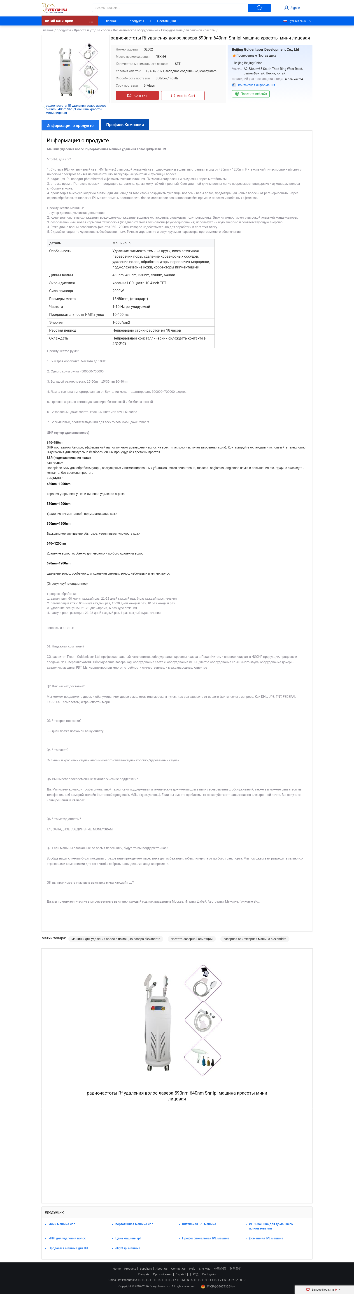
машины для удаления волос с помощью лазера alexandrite (116, 939)
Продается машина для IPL (69, 1248)
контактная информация (256, 85)
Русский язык (294, 21)
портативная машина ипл (134, 1224)
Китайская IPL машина (199, 1224)
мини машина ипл (62, 1224)
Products (130, 1268)
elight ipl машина (127, 1248)
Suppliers (146, 1268)
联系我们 (235, 1268)
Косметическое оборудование (135, 30)
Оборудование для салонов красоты (188, 30)
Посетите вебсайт (250, 94)
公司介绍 (220, 1268)
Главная (110, 21)
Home (117, 1268)
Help (192, 1268)
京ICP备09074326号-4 (218, 1287)
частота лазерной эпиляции (191, 939)
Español (181, 1274)
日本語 (194, 1274)
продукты (137, 21)
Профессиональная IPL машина (205, 1238)
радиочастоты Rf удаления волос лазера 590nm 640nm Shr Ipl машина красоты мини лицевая (76, 109)
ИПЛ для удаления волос (67, 1238)
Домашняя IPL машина (266, 1238)
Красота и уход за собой (92, 30)
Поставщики (166, 21)
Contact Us (178, 1268)
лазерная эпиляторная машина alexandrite (255, 939)
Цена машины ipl (128, 1238)
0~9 (242, 1280)
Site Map (204, 1268)
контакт (137, 95)
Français (143, 1274)
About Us (162, 1268)
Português (209, 1274)
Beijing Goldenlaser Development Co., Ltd (265, 49)
